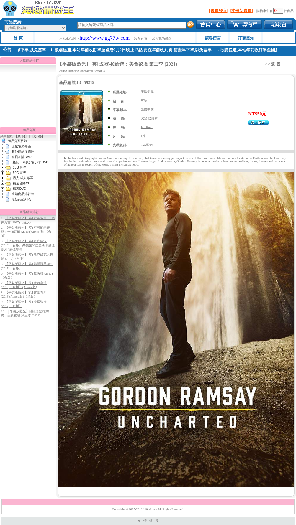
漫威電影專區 (21, 146)
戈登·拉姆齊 (149, 118)
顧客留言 (213, 38)
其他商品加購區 (23, 151)
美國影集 (147, 91)
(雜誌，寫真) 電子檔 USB (30, 162)
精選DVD (19, 188)
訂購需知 (246, 38)
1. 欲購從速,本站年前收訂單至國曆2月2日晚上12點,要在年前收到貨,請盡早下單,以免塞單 (132, 50)
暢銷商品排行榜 (23, 194)
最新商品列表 (21, 199)
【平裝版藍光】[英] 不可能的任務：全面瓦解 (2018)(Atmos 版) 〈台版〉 (26, 231)
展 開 (21, 136)
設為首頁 (140, 38)
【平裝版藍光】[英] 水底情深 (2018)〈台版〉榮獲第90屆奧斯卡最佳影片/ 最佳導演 (28, 245)
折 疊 (38, 136)
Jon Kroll (147, 127)
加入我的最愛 (161, 38)
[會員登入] (218, 11)
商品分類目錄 (17, 141)
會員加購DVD (21, 157)
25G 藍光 (19, 167)
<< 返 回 (272, 64)
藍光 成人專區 (23, 178)
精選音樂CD (21, 183)
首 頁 (18, 38)
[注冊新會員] (241, 11)
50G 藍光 (19, 172)
